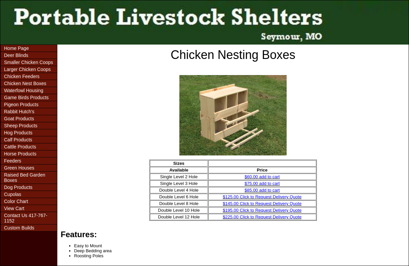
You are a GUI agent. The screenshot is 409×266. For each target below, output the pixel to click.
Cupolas (12, 194)
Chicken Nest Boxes (25, 83)
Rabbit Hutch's (19, 111)
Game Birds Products (26, 97)
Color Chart (16, 201)
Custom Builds (19, 227)
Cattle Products (20, 146)
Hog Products (18, 132)
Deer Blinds (16, 55)
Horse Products (20, 153)
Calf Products (18, 139)
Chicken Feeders (22, 76)
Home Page (16, 48)
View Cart (14, 208)
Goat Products (19, 118)
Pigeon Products (21, 104)
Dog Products (18, 187)
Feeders (12, 160)
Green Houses (19, 168)
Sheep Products (21, 125)
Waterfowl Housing (23, 90)
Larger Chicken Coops (27, 69)
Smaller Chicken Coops (28, 62)
